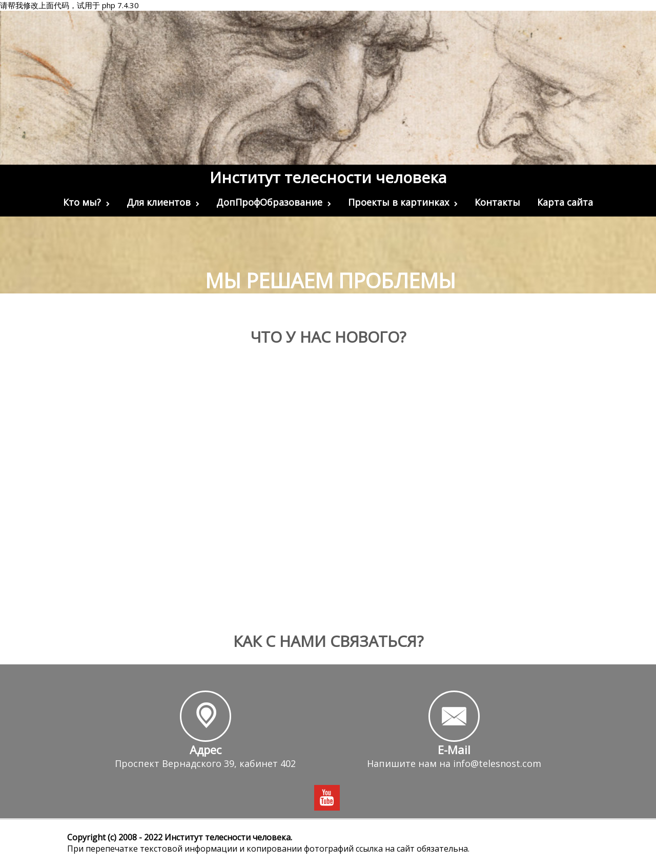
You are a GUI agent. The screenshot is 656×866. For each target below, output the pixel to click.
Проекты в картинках (403, 202)
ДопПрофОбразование (273, 202)
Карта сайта (565, 202)
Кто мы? (86, 202)
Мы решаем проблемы (330, 280)
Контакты (497, 202)
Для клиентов (163, 202)
